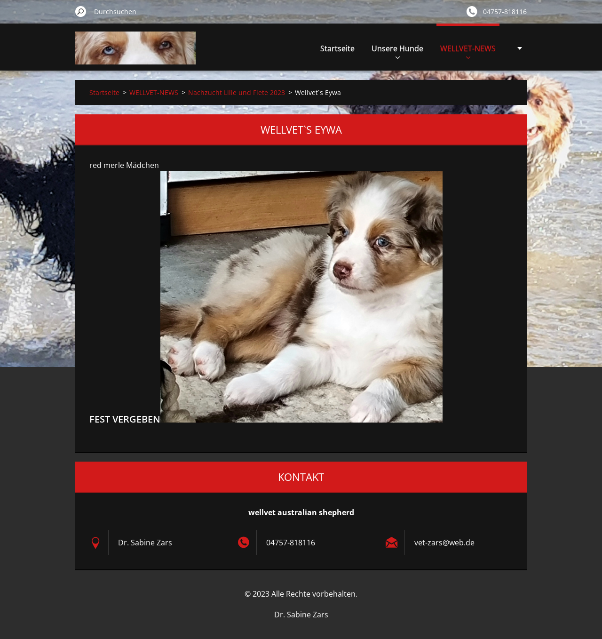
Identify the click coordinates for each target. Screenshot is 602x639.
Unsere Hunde (397, 51)
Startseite (337, 48)
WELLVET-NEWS (467, 51)
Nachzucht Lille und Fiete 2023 (236, 92)
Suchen (81, 11)
